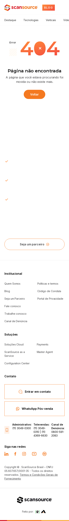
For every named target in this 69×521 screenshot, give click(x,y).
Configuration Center (17, 363)
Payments (42, 344)
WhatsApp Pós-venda (34, 408)
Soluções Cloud (14, 344)
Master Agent (45, 352)
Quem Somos (12, 283)
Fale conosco (12, 306)
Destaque (10, 20)
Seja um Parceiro (14, 298)
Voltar (34, 94)
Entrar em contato (34, 391)
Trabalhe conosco (15, 313)
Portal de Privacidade (50, 298)
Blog (7, 291)
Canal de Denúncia (15, 321)
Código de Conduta (49, 291)
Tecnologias (30, 20)
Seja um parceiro (34, 244)
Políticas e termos (48, 283)
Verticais (51, 20)
